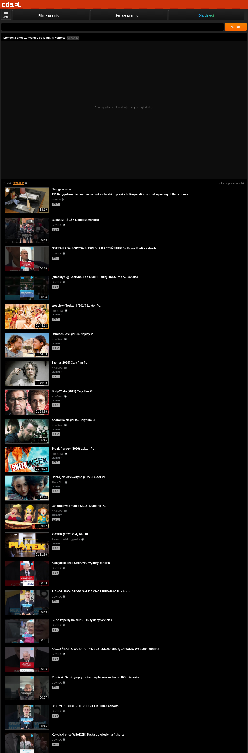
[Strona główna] (12, 5)
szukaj (236, 27)
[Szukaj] (112, 27)
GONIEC (18, 183)
